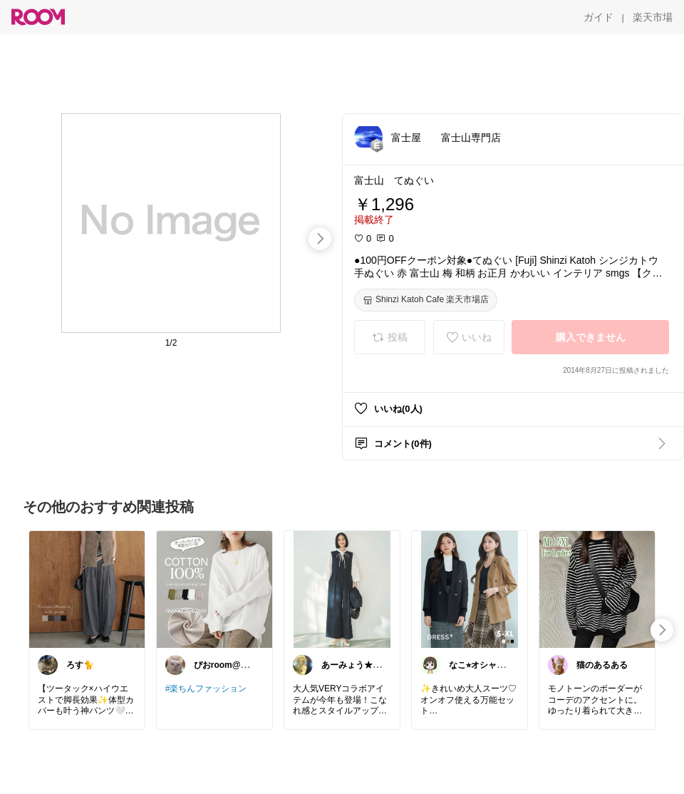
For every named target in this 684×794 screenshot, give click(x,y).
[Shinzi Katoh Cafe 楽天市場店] (425, 300)
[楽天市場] (653, 17)
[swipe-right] (320, 238)
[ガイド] (598, 17)
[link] (87, 588)
